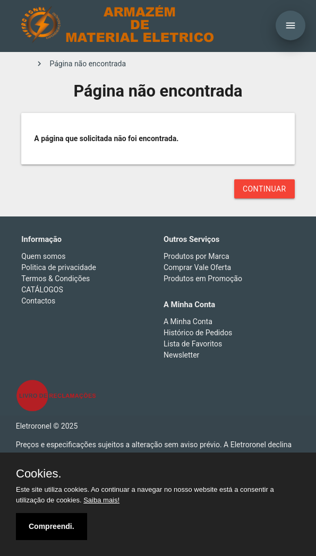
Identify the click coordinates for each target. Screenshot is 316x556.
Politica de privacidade (58, 267)
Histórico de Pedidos (198, 332)
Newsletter (181, 355)
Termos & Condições (55, 278)
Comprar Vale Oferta (197, 267)
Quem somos (43, 256)
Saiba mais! (101, 500)
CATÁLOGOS (42, 289)
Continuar (264, 189)
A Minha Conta (188, 321)
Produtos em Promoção (203, 278)
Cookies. (39, 473)
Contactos (38, 301)
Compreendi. (51, 526)
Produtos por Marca (196, 256)
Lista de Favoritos (193, 344)
